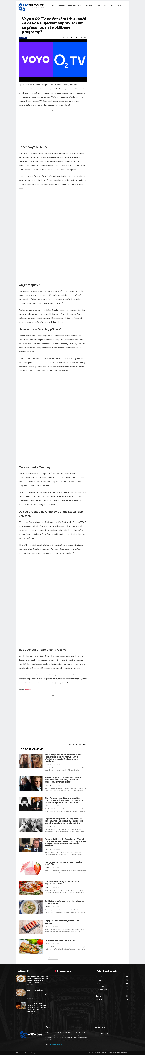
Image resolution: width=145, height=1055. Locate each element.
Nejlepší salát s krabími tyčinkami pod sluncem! (62, 922)
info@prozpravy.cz (56, 1044)
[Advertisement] (53, 127)
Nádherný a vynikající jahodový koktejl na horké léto (63, 863)
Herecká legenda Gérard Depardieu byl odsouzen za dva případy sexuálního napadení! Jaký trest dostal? (63, 779)
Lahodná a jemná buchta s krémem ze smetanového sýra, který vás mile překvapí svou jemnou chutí (37, 993)
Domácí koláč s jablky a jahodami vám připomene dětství (62, 882)
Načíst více (53, 958)
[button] (124, 5)
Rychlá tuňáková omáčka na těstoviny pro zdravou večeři (64, 902)
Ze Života (23, 38)
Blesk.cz (27, 689)
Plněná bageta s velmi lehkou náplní (61, 940)
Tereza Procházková (73, 38)
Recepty (47, 867)
